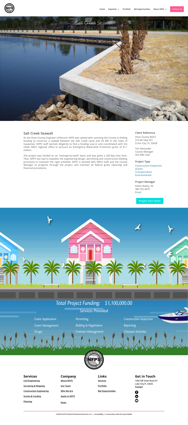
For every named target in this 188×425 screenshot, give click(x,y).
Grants (139, 168)
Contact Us (177, 9)
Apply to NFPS (68, 396)
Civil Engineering (32, 380)
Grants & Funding (32, 396)
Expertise (112, 9)
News (63, 402)
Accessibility (98, 414)
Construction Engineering (36, 391)
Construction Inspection (148, 165)
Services (102, 380)
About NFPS (159, 9)
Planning (28, 401)
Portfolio (127, 9)
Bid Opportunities (142, 9)
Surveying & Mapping (34, 385)
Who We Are (67, 391)
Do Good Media (126, 414)
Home (102, 9)
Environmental (143, 175)
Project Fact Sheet (150, 201)
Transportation (143, 171)
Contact (139, 386)
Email (138, 192)
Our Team (66, 385)
